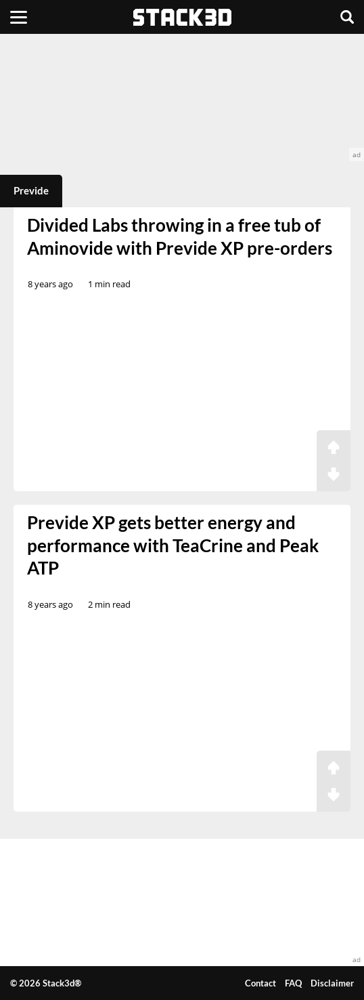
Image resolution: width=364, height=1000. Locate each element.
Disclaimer (332, 983)
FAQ (293, 983)
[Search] (347, 17)
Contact (260, 983)
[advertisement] (182, 97)
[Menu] (18, 17)
